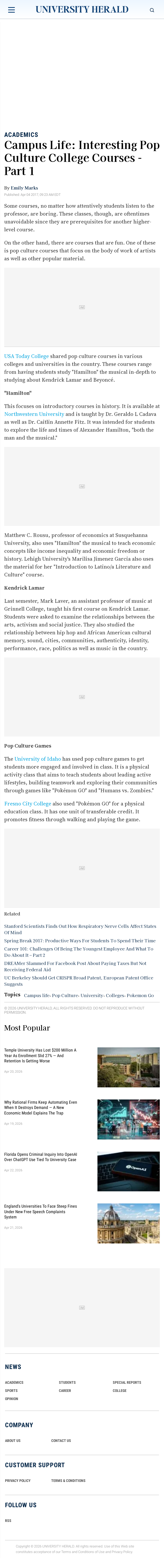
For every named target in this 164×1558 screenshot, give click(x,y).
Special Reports (127, 1382)
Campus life (36, 995)
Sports (11, 1390)
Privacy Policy (122, 1552)
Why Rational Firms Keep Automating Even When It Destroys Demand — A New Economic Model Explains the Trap (40, 1108)
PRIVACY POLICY (18, 1481)
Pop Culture (65, 995)
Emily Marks (24, 188)
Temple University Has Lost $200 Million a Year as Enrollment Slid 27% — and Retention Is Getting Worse (40, 1055)
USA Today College (26, 356)
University (92, 995)
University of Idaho (38, 759)
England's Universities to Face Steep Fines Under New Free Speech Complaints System (40, 1211)
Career (65, 1390)
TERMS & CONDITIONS (68, 1481)
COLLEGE (119, 1390)
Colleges (115, 995)
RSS (8, 1521)
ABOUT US (13, 1440)
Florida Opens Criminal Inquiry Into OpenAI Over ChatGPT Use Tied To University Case (40, 1157)
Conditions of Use (91, 1552)
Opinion (11, 1399)
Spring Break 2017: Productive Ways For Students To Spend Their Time (80, 940)
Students (67, 1382)
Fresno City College (27, 803)
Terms (66, 1552)
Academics (21, 134)
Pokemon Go (140, 995)
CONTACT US (61, 1440)
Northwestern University (34, 414)
